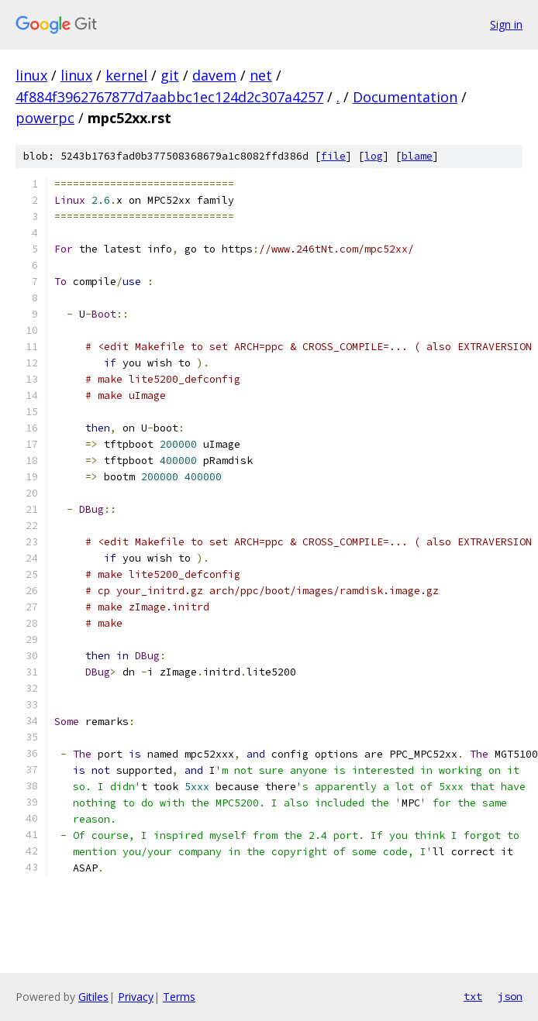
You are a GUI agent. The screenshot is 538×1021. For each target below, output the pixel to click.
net (261, 75)
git (169, 75)
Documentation (405, 97)
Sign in (506, 24)
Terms (179, 996)
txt (473, 996)
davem (214, 75)
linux (31, 75)
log (373, 156)
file (333, 156)
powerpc (45, 117)
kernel (126, 75)
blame (417, 156)
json (510, 996)
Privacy (135, 996)
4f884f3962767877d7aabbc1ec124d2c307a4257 (169, 97)
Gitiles (93, 996)
